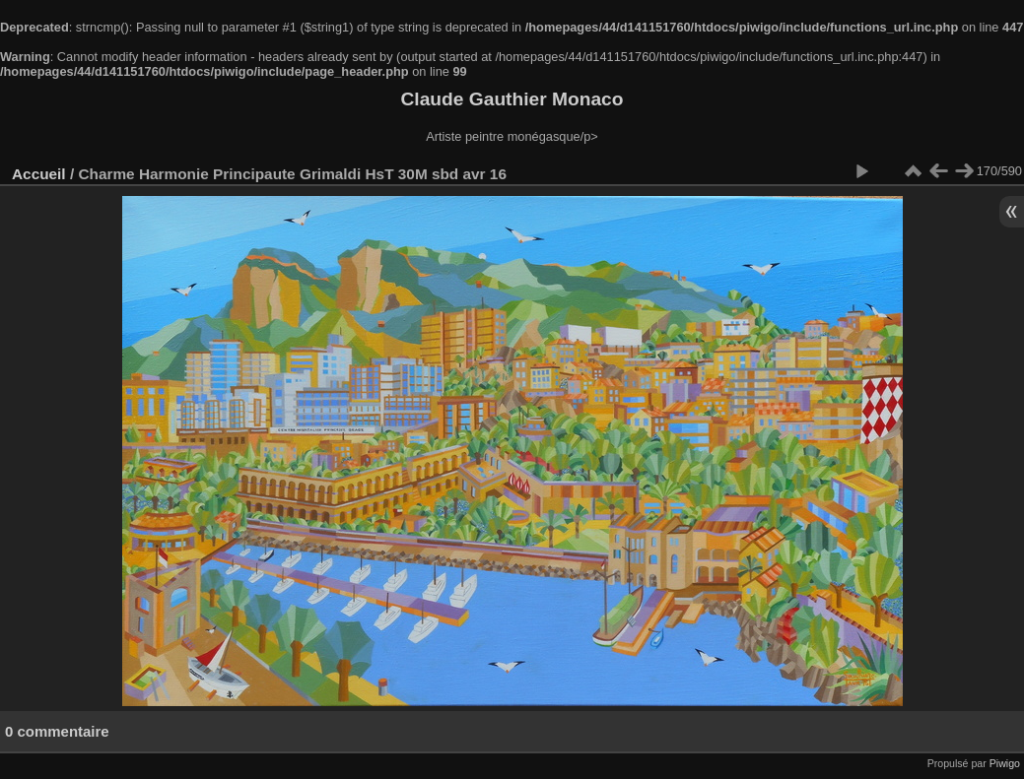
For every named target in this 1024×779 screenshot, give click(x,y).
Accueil (39, 173)
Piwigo (1005, 763)
